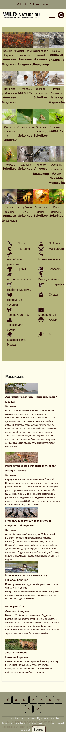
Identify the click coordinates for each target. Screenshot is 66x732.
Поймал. (9, 164)
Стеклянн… (56, 127)
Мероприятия (47, 315)
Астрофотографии (19, 279)
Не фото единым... (19, 290)
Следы (53, 294)
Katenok (10, 406)
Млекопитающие (49, 259)
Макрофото (56, 249)
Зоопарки (55, 269)
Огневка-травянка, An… (9, 131)
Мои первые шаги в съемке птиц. (26, 575)
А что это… (25, 89)
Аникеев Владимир (17, 611)
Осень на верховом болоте (56, 169)
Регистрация (39, 4)
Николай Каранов (16, 580)
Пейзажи (54, 243)
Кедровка (25, 164)
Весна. (56, 51)
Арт (51, 334)
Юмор (53, 320)
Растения (24, 249)
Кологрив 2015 (14, 606)
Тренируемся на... (18, 315)
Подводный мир (48, 279)
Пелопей (41, 164)
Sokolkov (25, 93)
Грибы (22, 269)
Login (22, 4)
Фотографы (56, 284)
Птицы (22, 243)
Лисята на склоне (16, 652)
